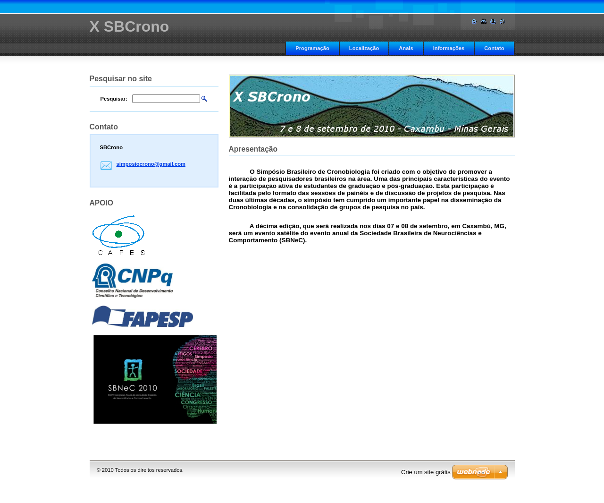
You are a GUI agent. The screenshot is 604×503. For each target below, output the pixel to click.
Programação (312, 48)
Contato (494, 48)
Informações (449, 48)
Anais (406, 48)
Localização (364, 48)
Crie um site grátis (426, 472)
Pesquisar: (114, 99)
